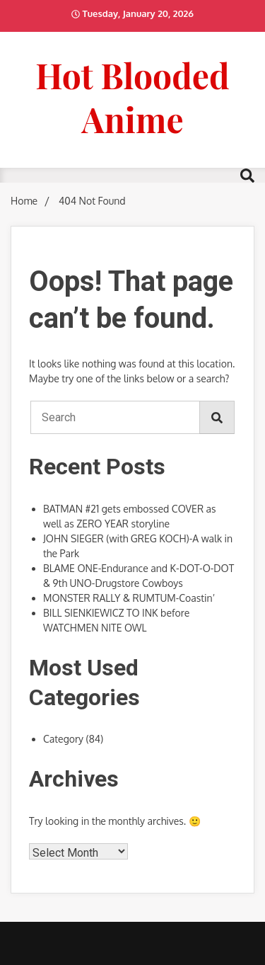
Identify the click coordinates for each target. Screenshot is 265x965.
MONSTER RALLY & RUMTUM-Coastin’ (129, 598)
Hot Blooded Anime (132, 97)
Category (63, 739)
